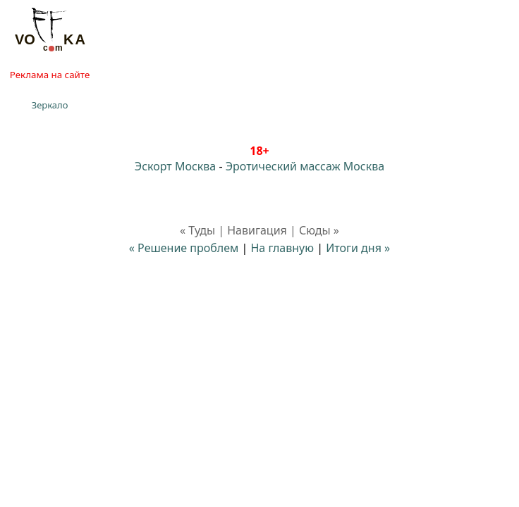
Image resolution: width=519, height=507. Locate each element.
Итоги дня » (358, 248)
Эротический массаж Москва (305, 166)
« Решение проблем (183, 248)
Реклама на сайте (50, 74)
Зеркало (50, 105)
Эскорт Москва (175, 166)
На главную (282, 248)
